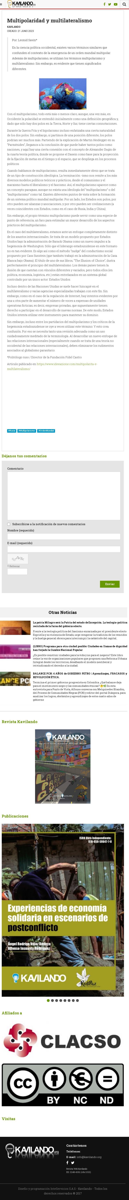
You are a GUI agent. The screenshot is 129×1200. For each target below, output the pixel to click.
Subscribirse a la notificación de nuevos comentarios (48, 524)
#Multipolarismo (27, 431)
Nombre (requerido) (20, 530)
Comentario (15, 468)
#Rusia (11, 431)
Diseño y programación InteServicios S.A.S (47, 1188)
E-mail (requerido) (19, 543)
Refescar (14, 566)
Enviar (110, 584)
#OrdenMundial (46, 431)
